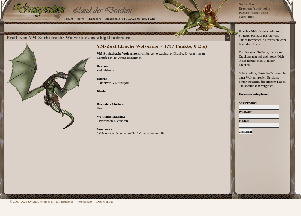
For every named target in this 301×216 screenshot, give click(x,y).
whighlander (107, 70)
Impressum (85, 201)
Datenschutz (104, 201)
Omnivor (105, 83)
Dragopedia (112, 18)
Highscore (94, 18)
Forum (68, 18)
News (80, 18)
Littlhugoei (122, 83)
